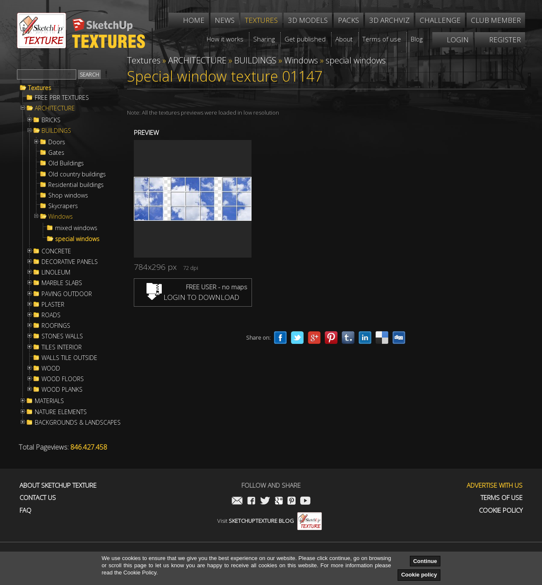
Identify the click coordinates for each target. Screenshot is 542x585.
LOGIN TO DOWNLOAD (193, 297)
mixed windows (76, 228)
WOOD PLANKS (62, 389)
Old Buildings (66, 163)
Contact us (37, 498)
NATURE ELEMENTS (61, 412)
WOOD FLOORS (62, 379)
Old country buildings (77, 174)
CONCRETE (56, 251)
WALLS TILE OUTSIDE (69, 358)
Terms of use (502, 498)
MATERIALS (49, 401)
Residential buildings (76, 185)
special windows (77, 239)
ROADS (51, 315)
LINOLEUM (55, 272)
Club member (496, 20)
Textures (39, 88)
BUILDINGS (56, 131)
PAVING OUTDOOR (66, 294)
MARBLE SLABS (61, 283)
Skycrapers (63, 206)
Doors (56, 142)
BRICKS (51, 120)
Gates (56, 153)
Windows (60, 216)
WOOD (50, 368)
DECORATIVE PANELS (69, 262)
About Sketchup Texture (58, 485)
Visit (269, 521)
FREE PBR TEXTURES (62, 98)
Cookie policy (419, 574)
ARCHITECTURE (55, 108)
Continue (425, 561)
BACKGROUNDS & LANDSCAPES (78, 422)
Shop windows (68, 195)
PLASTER (52, 304)
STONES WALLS (62, 336)
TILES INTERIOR (61, 347)
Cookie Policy (501, 510)
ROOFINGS (55, 326)
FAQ (25, 510)
